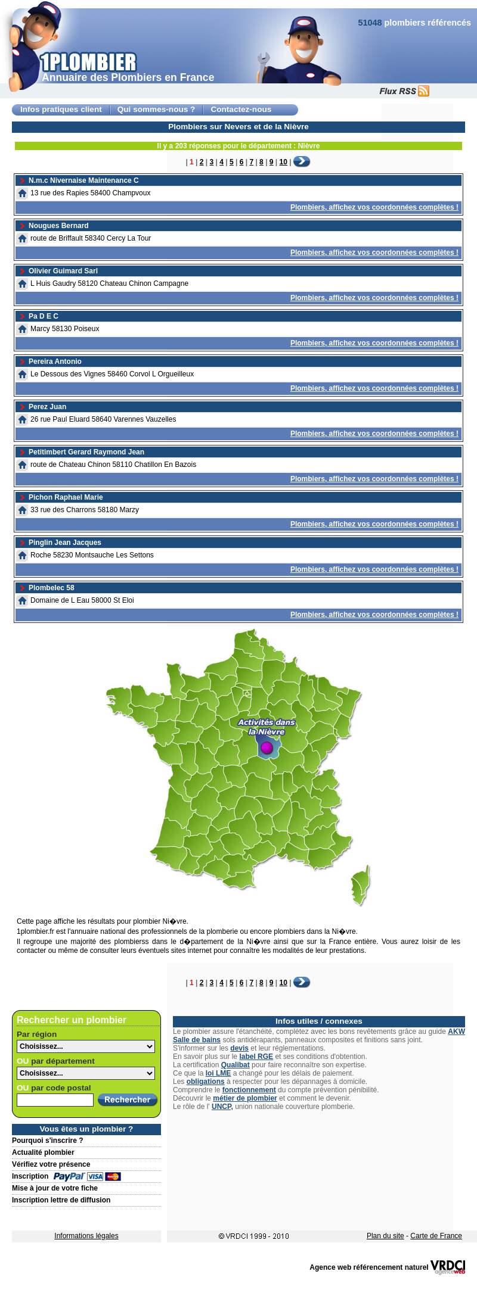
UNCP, (222, 1106)
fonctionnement (249, 1090)
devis (239, 1048)
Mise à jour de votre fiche (55, 1188)
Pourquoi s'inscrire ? (47, 1140)
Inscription (30, 1176)
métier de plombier (245, 1098)
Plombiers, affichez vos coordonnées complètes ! (374, 207)
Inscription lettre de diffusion (61, 1200)
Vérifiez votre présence (51, 1164)
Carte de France (436, 1236)
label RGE (256, 1056)
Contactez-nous (240, 109)
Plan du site (385, 1236)
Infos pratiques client (61, 109)
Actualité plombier (43, 1152)
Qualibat (235, 1065)
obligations (206, 1081)
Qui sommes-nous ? (156, 109)
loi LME (218, 1073)
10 (283, 162)
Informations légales (86, 1236)
